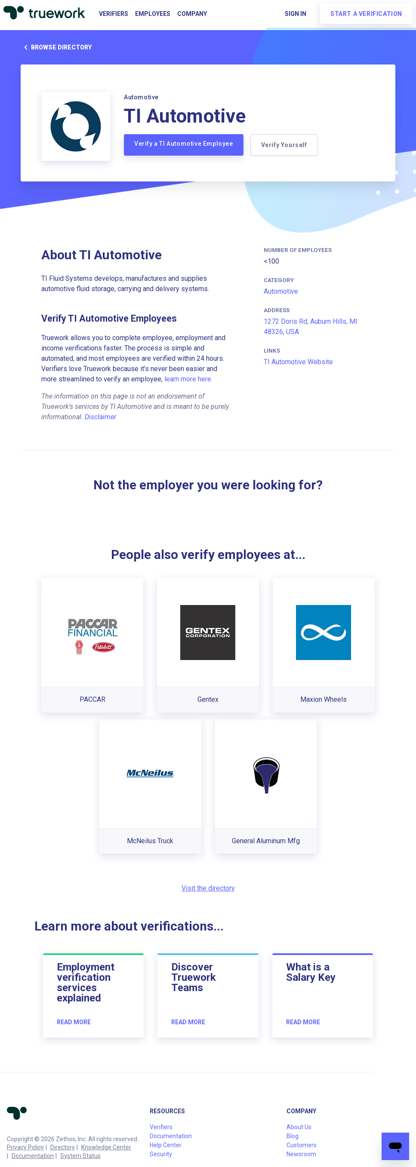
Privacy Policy (25, 1147)
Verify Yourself (284, 144)
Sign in (295, 13)
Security (161, 1154)
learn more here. (188, 379)
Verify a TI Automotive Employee (183, 143)
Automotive (281, 291)
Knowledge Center (106, 1147)
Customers (302, 1145)
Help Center (166, 1145)
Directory (62, 1147)
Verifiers (113, 13)
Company (192, 13)
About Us (299, 1127)
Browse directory (56, 47)
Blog (293, 1136)
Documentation (33, 1155)
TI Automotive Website (298, 362)
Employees (152, 13)
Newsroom (301, 1154)
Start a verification (366, 13)
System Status (80, 1155)
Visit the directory (208, 888)
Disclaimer (100, 417)
